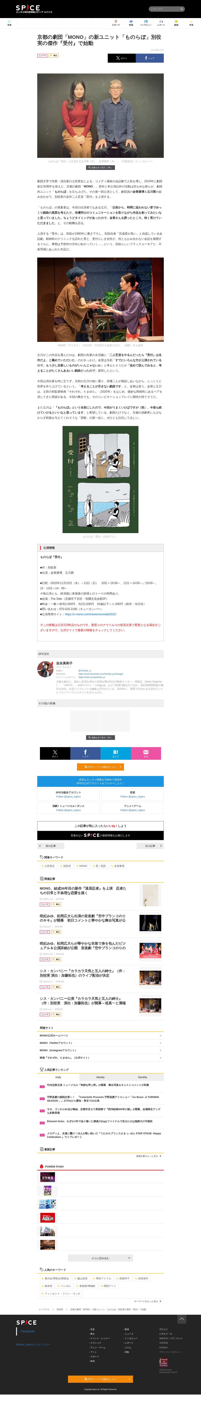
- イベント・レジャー (99, 1338)
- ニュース (128, 1334)
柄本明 (47, 1286)
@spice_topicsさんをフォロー (33, 1344)
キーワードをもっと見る (147, 1301)
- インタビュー (130, 1338)
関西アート (108, 1286)
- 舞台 (92, 1334)
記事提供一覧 (165, 1334)
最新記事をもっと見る (148, 1156)
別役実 (65, 865)
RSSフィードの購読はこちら (103, 766)
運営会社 (163, 1329)
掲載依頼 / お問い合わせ (171, 1338)
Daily (58, 1077)
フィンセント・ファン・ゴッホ (61, 1293)
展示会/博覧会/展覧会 (55, 1278)
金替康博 (117, 865)
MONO (81, 865)
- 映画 (92, 1361)
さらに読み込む (111, 1258)
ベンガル (64, 1286)
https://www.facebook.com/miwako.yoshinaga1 (100, 674)
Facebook (28, 1331)
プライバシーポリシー (170, 1352)
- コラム (127, 1347)
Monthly (142, 1077)
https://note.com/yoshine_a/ (91, 677)
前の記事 (47, 845)
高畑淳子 (123, 1278)
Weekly (100, 1077)
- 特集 (126, 1352)
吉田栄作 (141, 1278)
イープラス (44, 1309)
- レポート (128, 1343)
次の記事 (153, 845)
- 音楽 (92, 1329)
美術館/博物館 (85, 1286)
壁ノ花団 (99, 865)
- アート (93, 1352)
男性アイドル (102, 1278)
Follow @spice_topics (68, 796)
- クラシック (95, 1343)
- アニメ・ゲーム (97, 1347)
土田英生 (48, 865)
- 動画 (126, 1329)
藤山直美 (80, 1278)
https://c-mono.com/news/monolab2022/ (90, 614)
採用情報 (163, 1343)
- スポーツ (94, 1356)
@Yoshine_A (84, 670)
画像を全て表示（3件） (100, 167)
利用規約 (163, 1347)
